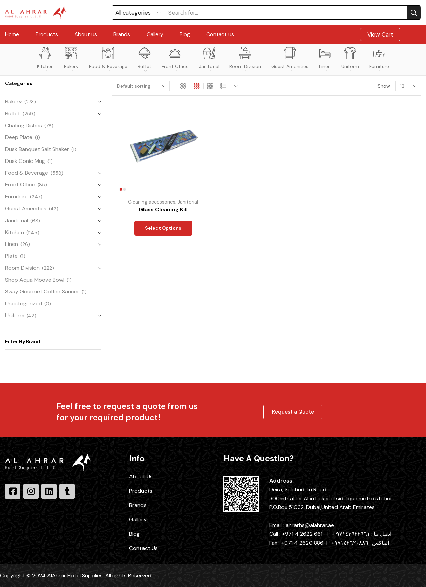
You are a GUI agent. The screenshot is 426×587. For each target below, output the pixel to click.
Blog (185, 34)
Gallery (155, 34)
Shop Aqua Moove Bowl (34, 279)
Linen (325, 59)
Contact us (220, 34)
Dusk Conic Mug (25, 161)
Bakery (71, 59)
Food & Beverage (108, 59)
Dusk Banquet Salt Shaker (37, 149)
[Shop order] (141, 86)
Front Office (175, 59)
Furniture (379, 59)
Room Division (245, 59)
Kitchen (45, 59)
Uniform (350, 59)
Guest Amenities (289, 59)
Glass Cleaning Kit (163, 209)
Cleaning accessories (151, 202)
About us (85, 34)
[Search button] (414, 12)
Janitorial (209, 59)
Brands (121, 34)
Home (12, 34)
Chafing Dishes (23, 125)
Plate (11, 256)
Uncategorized (23, 303)
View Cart (380, 34)
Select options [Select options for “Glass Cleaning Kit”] (163, 228)
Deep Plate (18, 137)
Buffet (144, 59)
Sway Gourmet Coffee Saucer (42, 291)
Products (47, 34)
